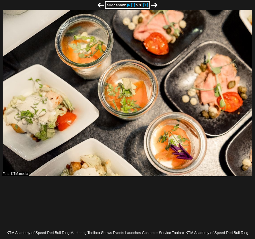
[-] (133, 5)
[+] (145, 5)
